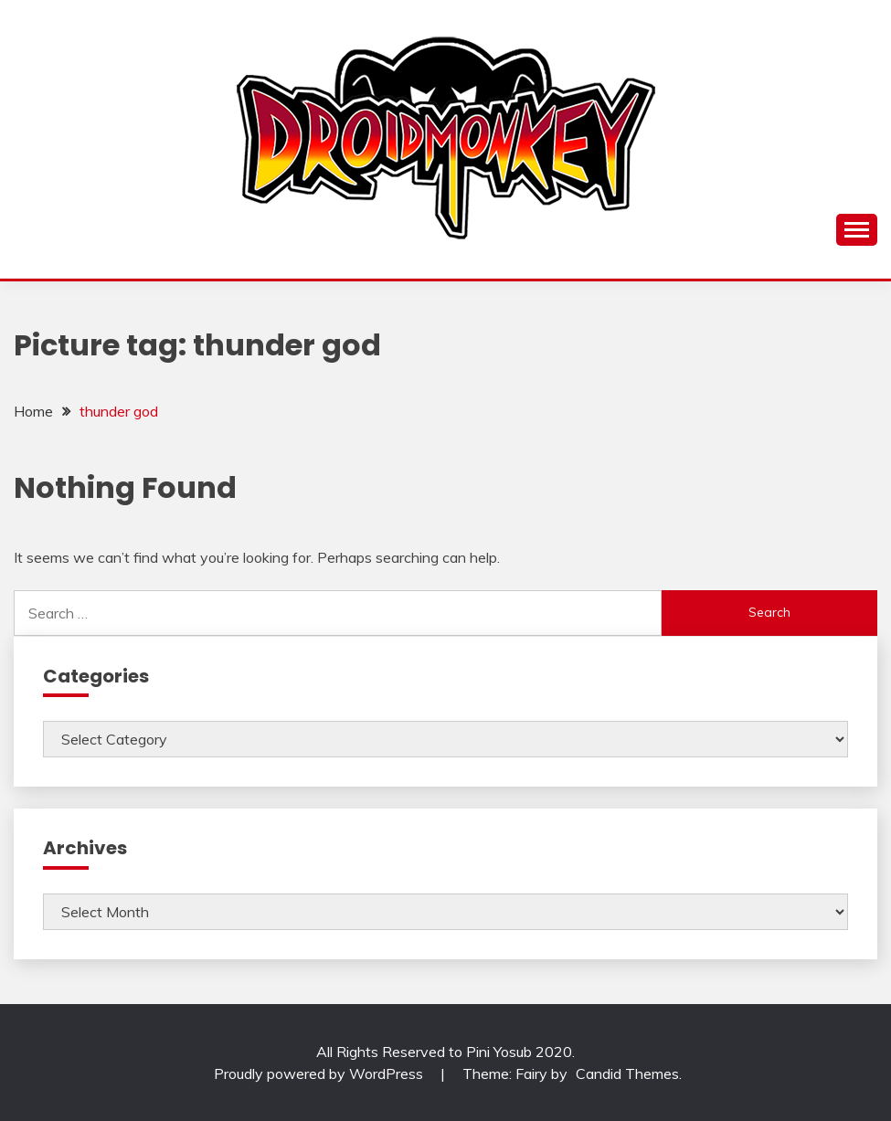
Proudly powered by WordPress (320, 1073)
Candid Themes (627, 1073)
